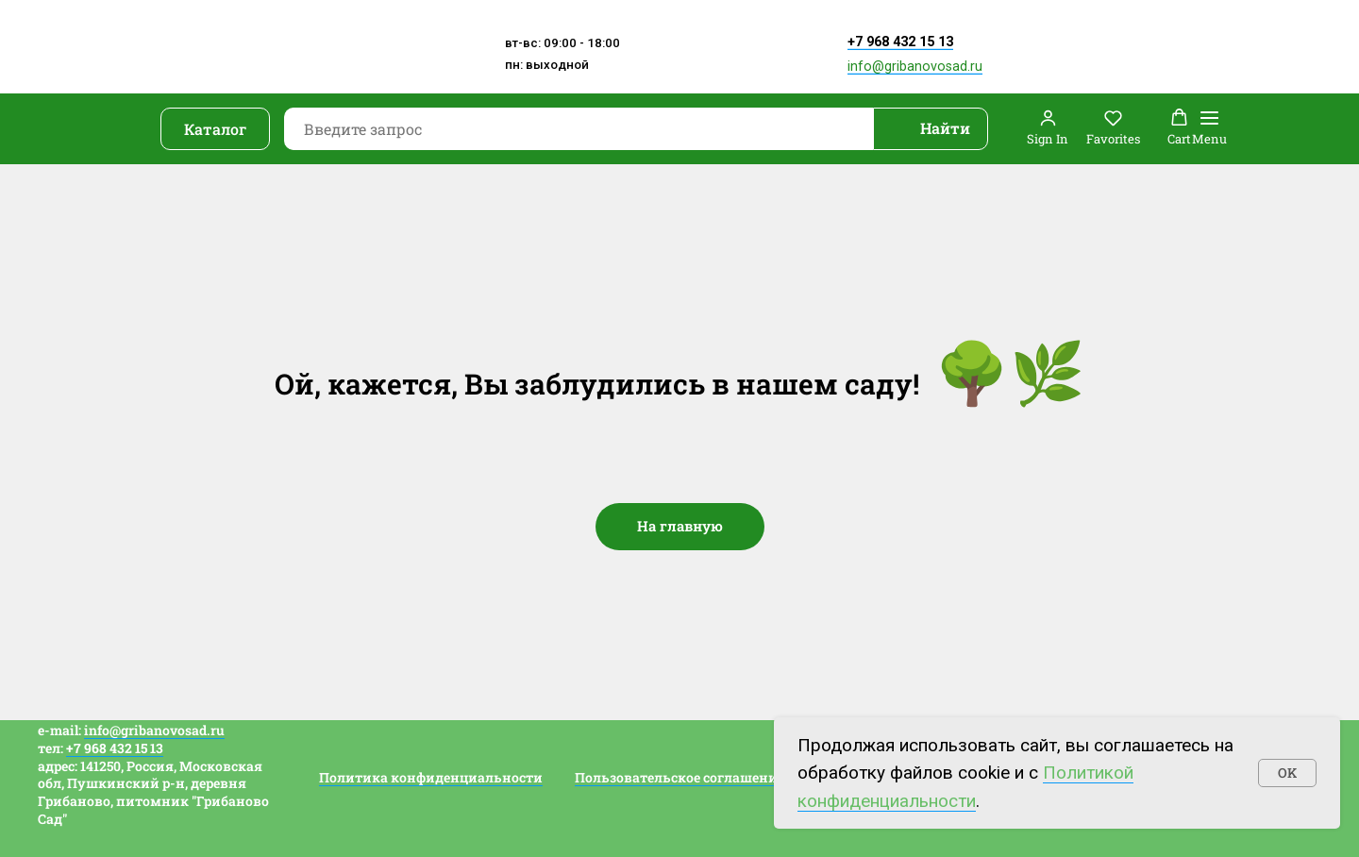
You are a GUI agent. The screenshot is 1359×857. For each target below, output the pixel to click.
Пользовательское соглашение (679, 777)
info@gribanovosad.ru (914, 67)
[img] (705, 59)
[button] (1047, 128)
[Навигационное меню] (1209, 128)
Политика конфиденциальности (431, 777)
